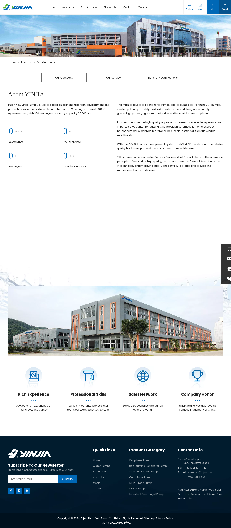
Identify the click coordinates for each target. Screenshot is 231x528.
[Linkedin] (19, 491)
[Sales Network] (143, 377)
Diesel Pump (137, 488)
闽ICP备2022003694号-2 (115, 522)
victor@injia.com (197, 477)
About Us (98, 477)
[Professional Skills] (88, 377)
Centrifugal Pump (140, 477)
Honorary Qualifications (163, 77)
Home (96, 460)
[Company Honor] (197, 377)
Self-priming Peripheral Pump (148, 466)
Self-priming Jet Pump (143, 471)
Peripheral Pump (139, 460)
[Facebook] (11, 491)
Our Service (113, 77)
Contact (98, 488)
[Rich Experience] (33, 377)
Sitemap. (150, 518)
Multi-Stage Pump (140, 483)
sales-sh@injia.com (200, 472)
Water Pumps (101, 466)
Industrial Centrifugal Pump (146, 494)
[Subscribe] (67, 479)
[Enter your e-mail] (32, 479)
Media (96, 483)
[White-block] (33, 424)
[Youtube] (27, 491)
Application (100, 471)
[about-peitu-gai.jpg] (115, 321)
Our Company (64, 77)
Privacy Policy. (165, 518)
